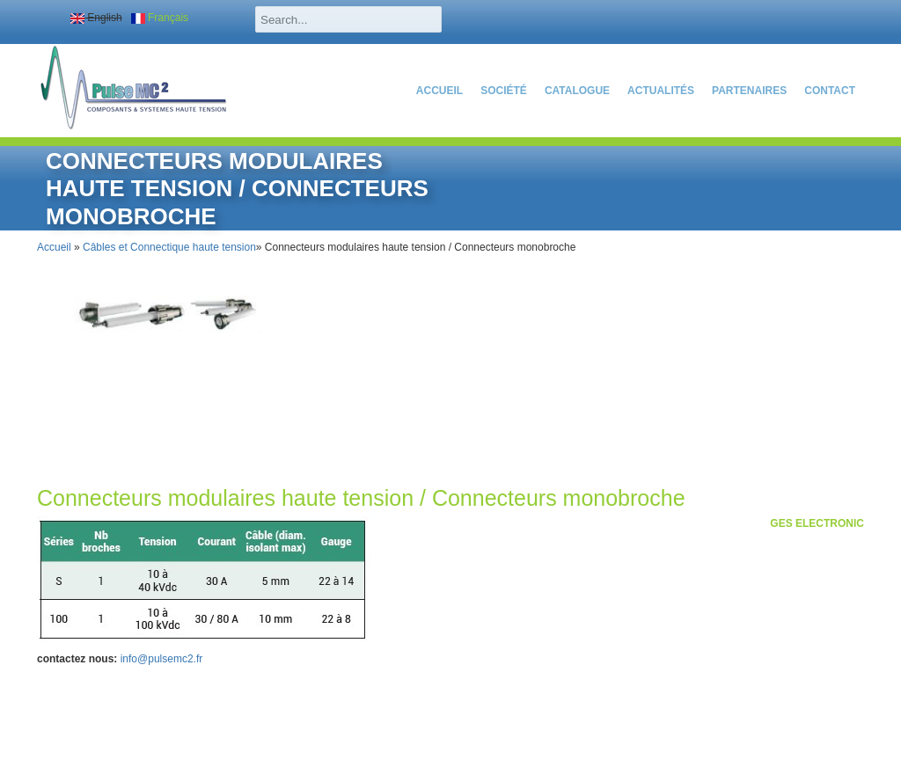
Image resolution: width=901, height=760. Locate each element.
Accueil (439, 90)
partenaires (749, 90)
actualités (660, 90)
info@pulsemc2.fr (162, 659)
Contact (829, 90)
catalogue (577, 90)
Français (159, 17)
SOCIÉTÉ (503, 90)
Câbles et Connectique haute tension (169, 247)
